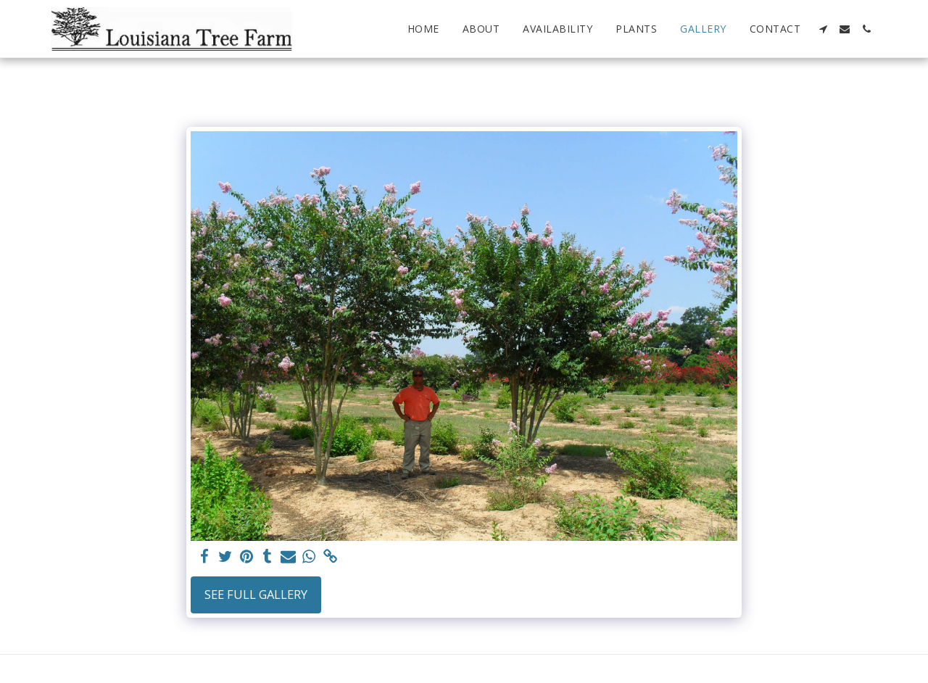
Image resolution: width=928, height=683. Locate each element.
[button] (823, 29)
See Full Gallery (255, 594)
